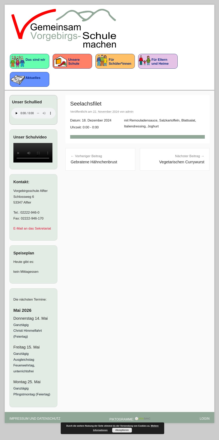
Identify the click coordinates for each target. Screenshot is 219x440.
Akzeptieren (122, 430)
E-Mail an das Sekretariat (32, 228)
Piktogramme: (130, 419)
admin (129, 111)
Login (205, 418)
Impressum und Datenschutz (34, 418)
